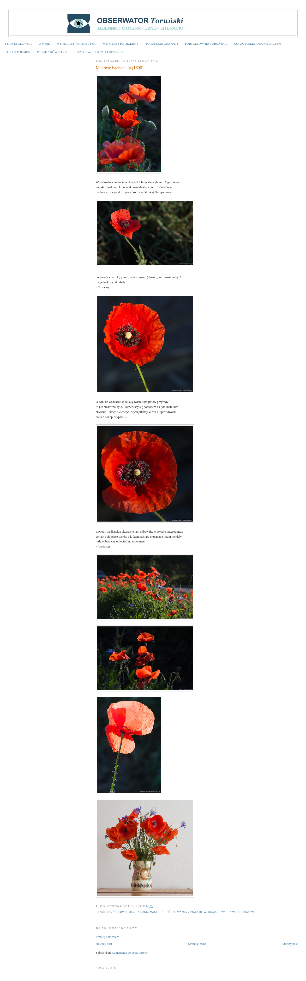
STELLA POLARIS (17, 52)
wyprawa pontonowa (238, 912)
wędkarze (212, 912)
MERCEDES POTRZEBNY (120, 43)
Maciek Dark (138, 912)
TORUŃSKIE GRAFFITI (161, 43)
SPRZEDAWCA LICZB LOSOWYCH (98, 52)
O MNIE (44, 43)
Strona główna (197, 943)
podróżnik (167, 912)
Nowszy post (104, 943)
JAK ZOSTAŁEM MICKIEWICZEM (257, 43)
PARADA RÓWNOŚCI (52, 52)
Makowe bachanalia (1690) (120, 67)
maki (153, 912)
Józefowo (119, 912)
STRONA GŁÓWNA (18, 43)
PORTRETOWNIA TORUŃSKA (206, 43)
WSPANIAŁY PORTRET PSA (76, 43)
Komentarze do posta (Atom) (130, 952)
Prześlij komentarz (107, 937)
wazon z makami (189, 912)
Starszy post (290, 943)
